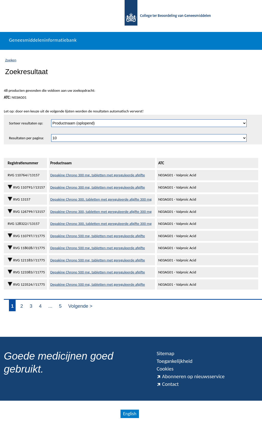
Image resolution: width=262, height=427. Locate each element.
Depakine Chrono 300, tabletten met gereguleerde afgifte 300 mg (100, 199)
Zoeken (10, 60)
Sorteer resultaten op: (26, 123)
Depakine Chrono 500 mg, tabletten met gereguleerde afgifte (97, 236)
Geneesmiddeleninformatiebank (43, 40)
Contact (168, 384)
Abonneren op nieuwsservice (191, 376)
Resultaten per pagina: (26, 138)
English (129, 414)
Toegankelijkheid (174, 361)
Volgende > (80, 306)
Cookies (165, 368)
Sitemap (165, 353)
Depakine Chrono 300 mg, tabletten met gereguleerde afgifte (97, 175)
